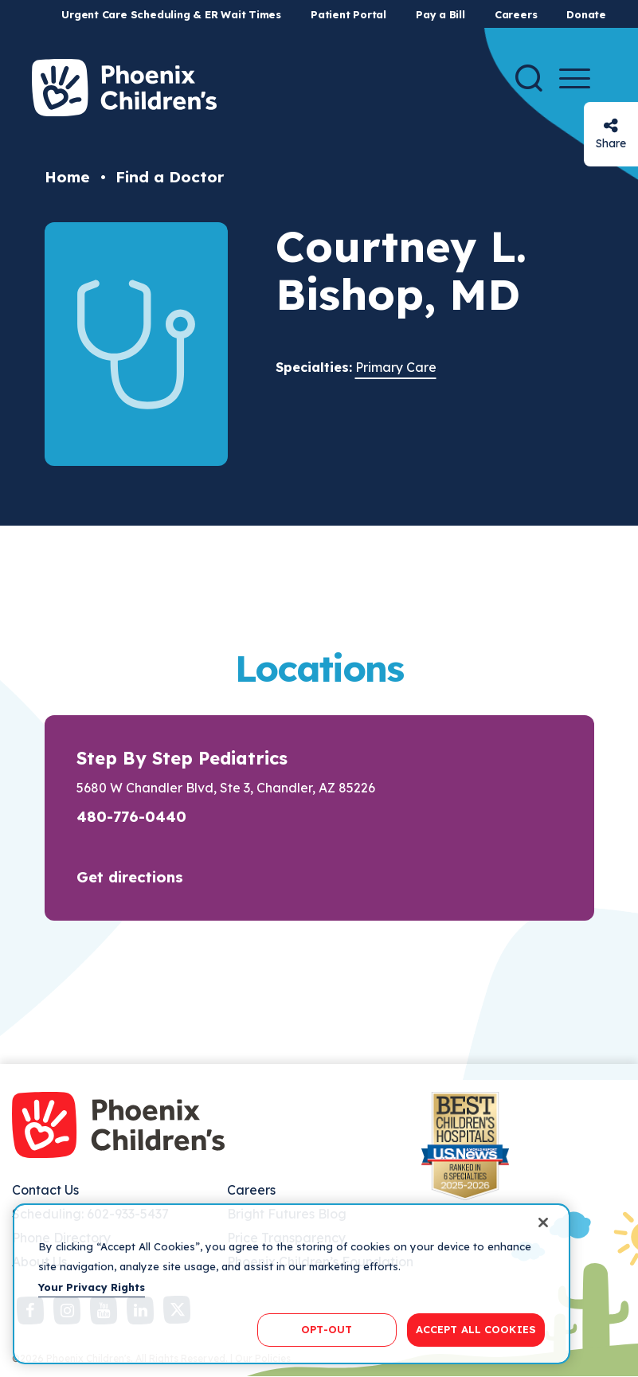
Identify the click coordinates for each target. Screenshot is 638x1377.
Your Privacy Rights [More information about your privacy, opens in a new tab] (91, 1287)
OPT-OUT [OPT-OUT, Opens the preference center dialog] (326, 1329)
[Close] (543, 1222)
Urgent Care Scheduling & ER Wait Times (171, 14)
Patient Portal (348, 14)
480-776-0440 (131, 816)
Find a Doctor (169, 176)
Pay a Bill (440, 14)
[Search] (529, 78)
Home (67, 176)
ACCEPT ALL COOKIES (476, 1329)
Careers (516, 14)
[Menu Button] (574, 78)
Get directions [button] (129, 876)
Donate (586, 14)
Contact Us (45, 1190)
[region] (291, 1283)
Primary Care (395, 367)
